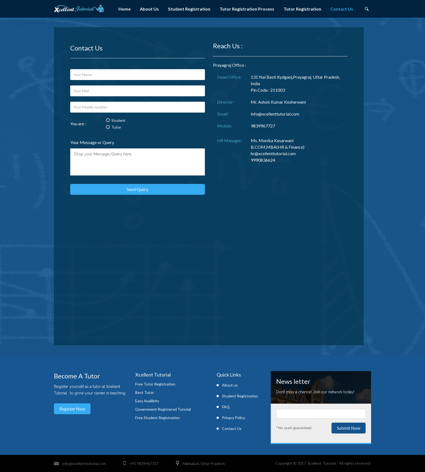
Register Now (72, 408)
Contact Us (341, 8)
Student (115, 120)
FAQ (226, 406)
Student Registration (189, 8)
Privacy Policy (233, 417)
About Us (149, 8)
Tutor (113, 127)
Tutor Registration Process (247, 8)
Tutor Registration (302, 8)
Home (124, 8)
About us (230, 385)
